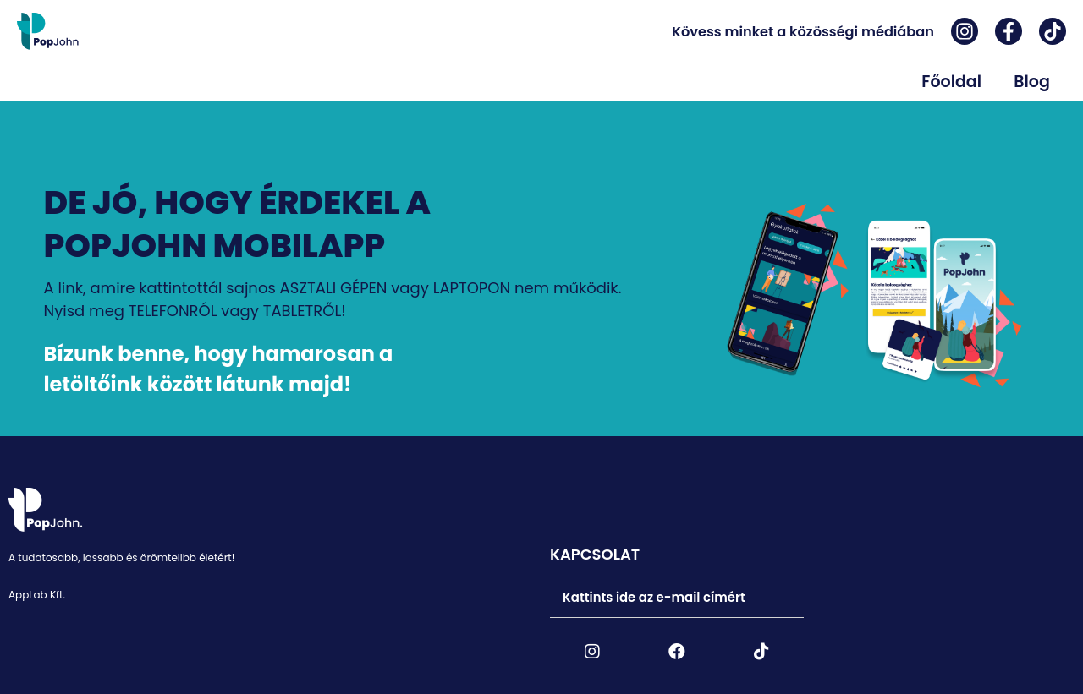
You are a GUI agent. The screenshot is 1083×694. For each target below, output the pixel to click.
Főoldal (962, 79)
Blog (1035, 79)
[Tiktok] (1052, 31)
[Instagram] (964, 31)
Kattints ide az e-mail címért (655, 598)
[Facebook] (1008, 31)
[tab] (677, 599)
